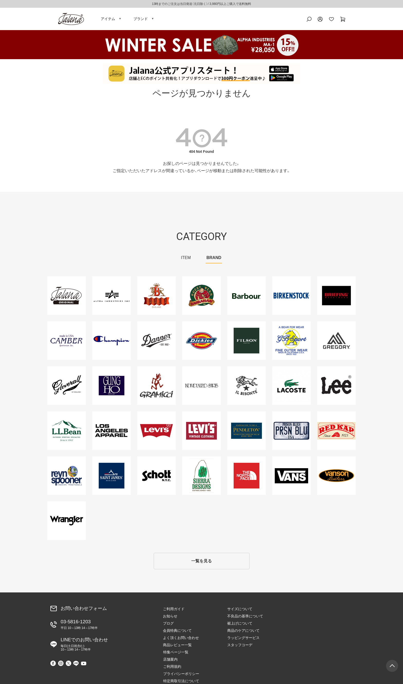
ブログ (168, 625)
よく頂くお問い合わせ (181, 639)
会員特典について (177, 632)
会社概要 (298, 646)
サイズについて (239, 610)
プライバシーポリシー (309, 632)
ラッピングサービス (243, 639)
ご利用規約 (300, 625)
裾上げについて (239, 625)
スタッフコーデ (239, 646)
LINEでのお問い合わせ (84, 645)
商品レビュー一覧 (177, 646)
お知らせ (170, 617)
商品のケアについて (243, 632)
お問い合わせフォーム (84, 609)
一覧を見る (201, 562)
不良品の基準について (245, 617)
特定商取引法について (309, 639)
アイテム (108, 19)
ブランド (140, 19)
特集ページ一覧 (304, 610)
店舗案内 (298, 617)
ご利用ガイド (174, 610)
